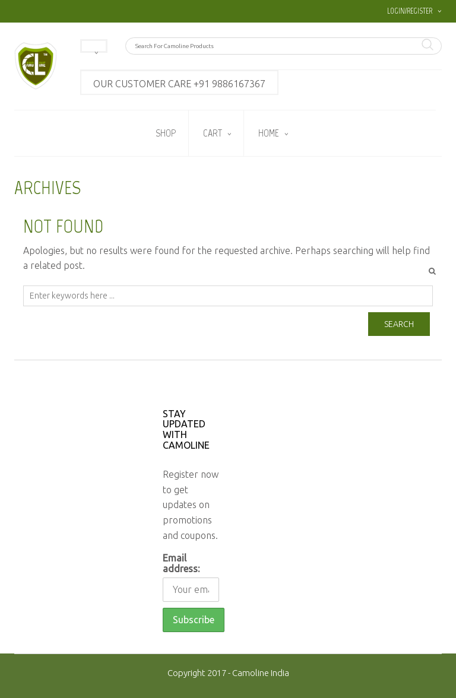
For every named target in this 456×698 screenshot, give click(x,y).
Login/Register (409, 11)
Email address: (181, 563)
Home (268, 132)
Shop (166, 132)
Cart (212, 132)
